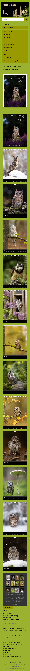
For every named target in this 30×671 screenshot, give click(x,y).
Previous (5, 90)
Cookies (10, 666)
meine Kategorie (8, 28)
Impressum (8, 664)
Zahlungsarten (8, 57)
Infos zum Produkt (9, 623)
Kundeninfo (7, 51)
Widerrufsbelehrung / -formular (13, 61)
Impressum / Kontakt (10, 41)
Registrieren (7, 37)
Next (25, 90)
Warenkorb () (8, 31)
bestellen (8, 607)
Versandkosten (8, 47)
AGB (5, 54)
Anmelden (7, 34)
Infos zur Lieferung (9, 44)
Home (6, 24)
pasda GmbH (17, 662)
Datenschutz (20, 664)
